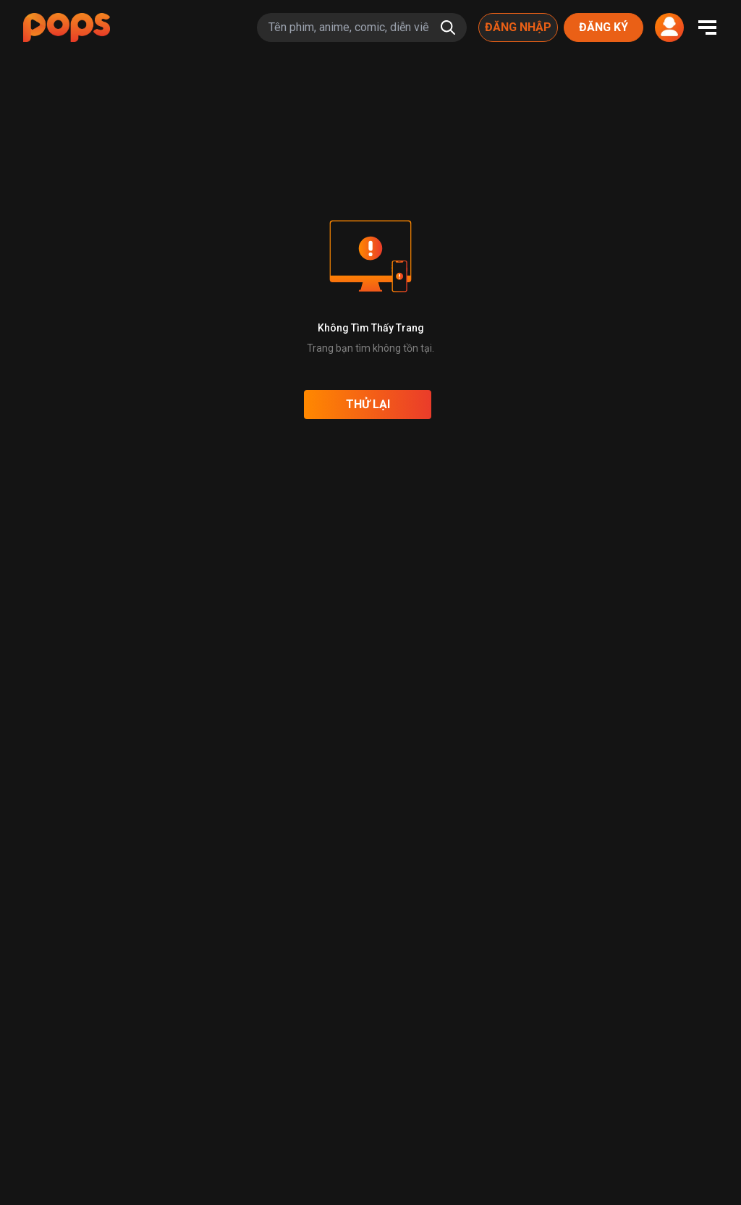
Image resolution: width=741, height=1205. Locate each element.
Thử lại (368, 404)
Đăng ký (603, 27)
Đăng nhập (518, 27)
